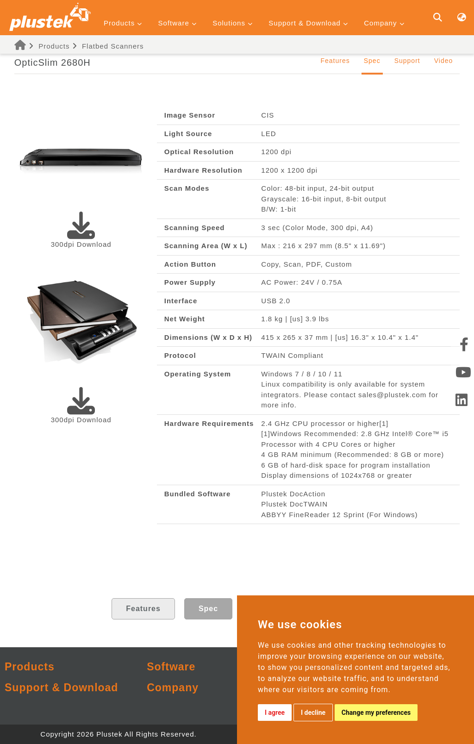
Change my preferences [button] (376, 712)
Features (335, 60)
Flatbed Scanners (113, 46)
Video (443, 60)
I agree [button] (275, 712)
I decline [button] (313, 712)
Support (407, 60)
